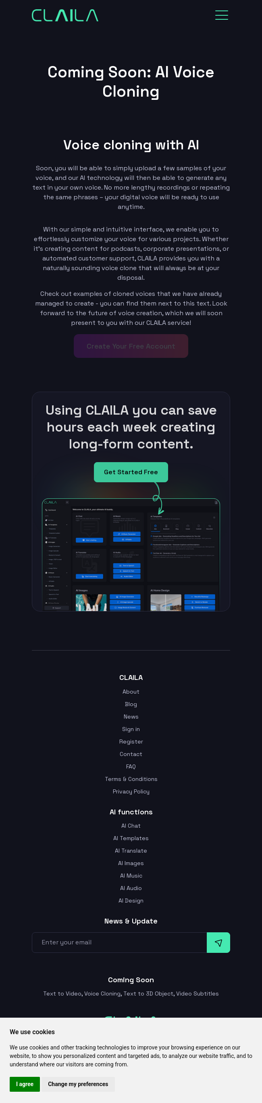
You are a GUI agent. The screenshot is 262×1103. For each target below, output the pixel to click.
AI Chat (131, 825)
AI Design (131, 900)
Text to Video (62, 993)
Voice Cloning (102, 993)
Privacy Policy (131, 791)
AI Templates (131, 838)
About (131, 691)
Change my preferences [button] (78, 1084)
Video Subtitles (197, 993)
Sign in (131, 729)
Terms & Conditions (131, 779)
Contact (131, 754)
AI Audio (131, 888)
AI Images (131, 863)
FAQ (131, 766)
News (131, 716)
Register (131, 741)
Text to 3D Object (148, 993)
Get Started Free (131, 472)
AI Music (131, 875)
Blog (131, 704)
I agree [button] (24, 1084)
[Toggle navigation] (221, 15)
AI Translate (131, 850)
